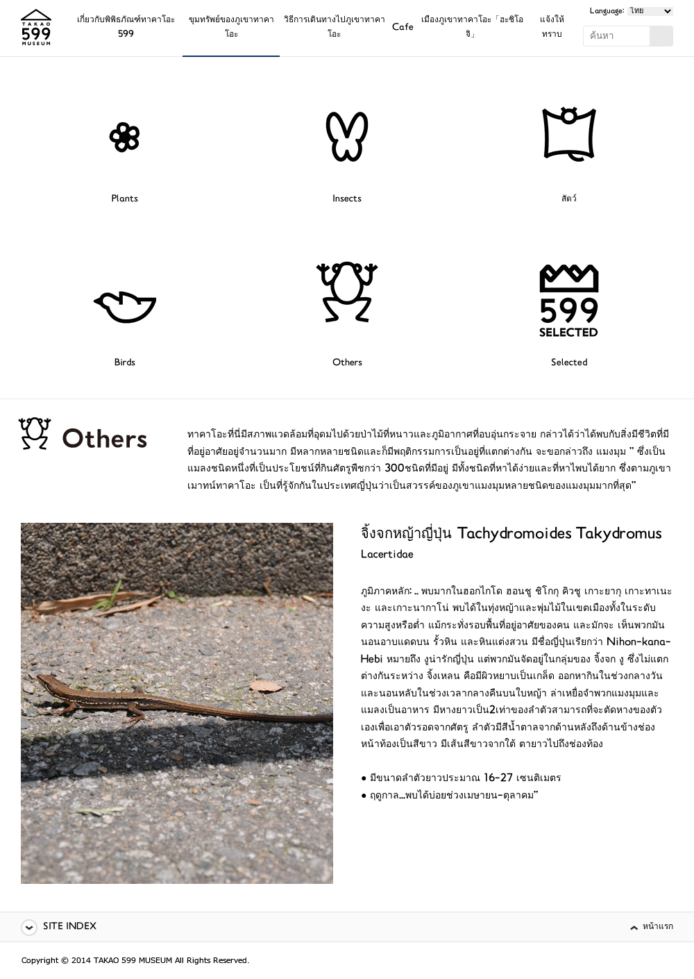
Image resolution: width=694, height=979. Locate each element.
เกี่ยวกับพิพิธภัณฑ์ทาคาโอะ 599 (126, 28)
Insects (347, 199)
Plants (125, 199)
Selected (569, 363)
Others (347, 363)
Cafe (403, 28)
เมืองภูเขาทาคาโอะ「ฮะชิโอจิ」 (472, 28)
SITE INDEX (69, 927)
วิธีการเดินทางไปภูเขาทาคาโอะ (334, 28)
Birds (125, 363)
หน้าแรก (658, 927)
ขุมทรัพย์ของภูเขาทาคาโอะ (231, 28)
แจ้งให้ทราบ (552, 28)
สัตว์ (569, 199)
